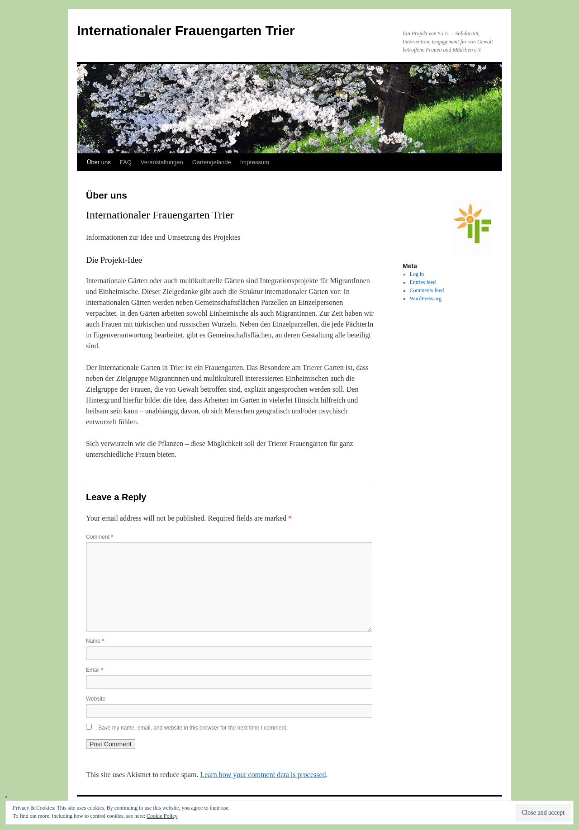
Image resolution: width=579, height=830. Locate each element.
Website (95, 699)
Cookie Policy (162, 816)
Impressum (254, 162)
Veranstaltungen (162, 162)
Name (95, 641)
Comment (99, 537)
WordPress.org (425, 298)
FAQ (126, 162)
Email (94, 670)
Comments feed (427, 290)
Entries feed (423, 282)
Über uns (99, 162)
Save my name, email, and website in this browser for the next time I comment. (193, 728)
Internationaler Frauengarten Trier (186, 30)
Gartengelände (211, 162)
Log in (417, 274)
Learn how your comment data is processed (263, 774)
